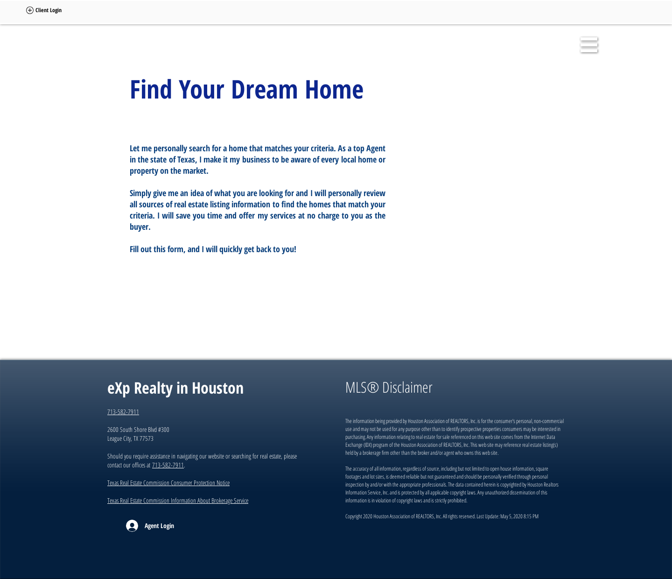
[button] (589, 44)
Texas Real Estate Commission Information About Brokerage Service (177, 500)
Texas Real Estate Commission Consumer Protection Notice (168, 482)
